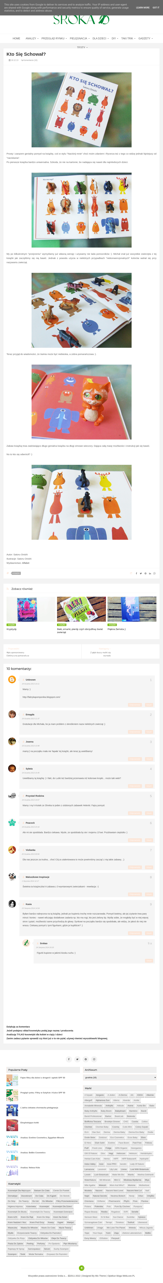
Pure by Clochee (122, 1205)
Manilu (131, 1173)
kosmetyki (44, 1205)
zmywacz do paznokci (57, 1253)
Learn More (143, 7)
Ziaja (116, 1232)
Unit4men (89, 1226)
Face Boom (124, 1141)
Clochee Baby (102, 1125)
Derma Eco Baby (136, 1131)
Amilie (136, 1099)
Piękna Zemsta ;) (117, 629)
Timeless (120, 1221)
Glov (103, 1152)
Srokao (43, 943)
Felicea (148, 1141)
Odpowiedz (135, 705)
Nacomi (98, 1189)
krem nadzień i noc (17, 1221)
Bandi (143, 1109)
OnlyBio (150, 1194)
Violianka (30, 850)
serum (47, 1247)
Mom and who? (117, 1184)
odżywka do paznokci (50, 1232)
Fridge (108, 1147)
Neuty (131, 1194)
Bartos (108, 1115)
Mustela (88, 1189)
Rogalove (115, 1210)
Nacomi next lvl (134, 1189)
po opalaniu (54, 1242)
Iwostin (123, 1163)
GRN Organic (121, 1147)
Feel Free (137, 1141)
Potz (109, 1205)
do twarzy (24, 1200)
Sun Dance (118, 1216)
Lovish (87, 1173)
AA (132, 1094)
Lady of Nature (137, 1163)
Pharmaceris (114, 1200)
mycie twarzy (65, 1226)
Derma (107, 1131)
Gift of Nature (91, 1152)
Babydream (120, 1109)
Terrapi (109, 1221)
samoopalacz (34, 1247)
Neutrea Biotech (118, 1194)
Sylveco (141, 1216)
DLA (86, 1131)
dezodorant (26, 1194)
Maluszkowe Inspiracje (37, 877)
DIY (114, 38)
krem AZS (12, 1216)
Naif (147, 1189)
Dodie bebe (90, 1136)
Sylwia (29, 768)
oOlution (104, 1237)
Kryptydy (12, 629)
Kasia (29, 904)
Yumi (108, 1232)
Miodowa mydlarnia (132, 1178)
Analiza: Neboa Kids (30, 1166)
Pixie (135, 1200)
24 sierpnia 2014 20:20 (45, 947)
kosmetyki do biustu (17, 1210)
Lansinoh (102, 1168)
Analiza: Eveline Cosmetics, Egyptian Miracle (42, 1136)
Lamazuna (89, 1168)
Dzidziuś (103, 1136)
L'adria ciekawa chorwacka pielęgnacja (39, 1106)
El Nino (88, 1141)
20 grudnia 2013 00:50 (31, 854)
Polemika (99, 1205)
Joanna (29, 741)
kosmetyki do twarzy (40, 1210)
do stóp (11, 1200)
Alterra (116, 1099)
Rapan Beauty (91, 1210)
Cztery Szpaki (141, 1125)
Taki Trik (127, 38)
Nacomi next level (114, 1189)
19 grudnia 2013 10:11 (31, 684)
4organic (100, 1094)
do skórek (65, 1194)
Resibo (104, 1210)
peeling (30, 1242)
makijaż (70, 1221)
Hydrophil (144, 1157)
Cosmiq (115, 1125)
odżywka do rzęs (16, 1237)
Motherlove (144, 1184)
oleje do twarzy (58, 1237)
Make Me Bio (118, 1173)
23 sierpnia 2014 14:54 (31, 908)
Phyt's (126, 1200)
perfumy (41, 1242)
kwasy (51, 1221)
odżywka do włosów (38, 1237)
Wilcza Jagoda (146, 1226)
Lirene (124, 1168)
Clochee (88, 1125)
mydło (10, 1232)
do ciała (39, 1194)
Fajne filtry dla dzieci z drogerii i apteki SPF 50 (42, 1076)
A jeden (111, 1094)
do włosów (47, 1200)
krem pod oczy (37, 1221)
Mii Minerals (105, 1178)
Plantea (144, 1200)
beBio (148, 1232)
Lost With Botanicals (139, 1168)
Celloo (145, 1120)
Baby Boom (106, 1109)
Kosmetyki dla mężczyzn (19, 1189)
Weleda (132, 1226)
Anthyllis (109, 1104)
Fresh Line (97, 1147)
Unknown (31, 679)
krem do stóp (43, 1216)
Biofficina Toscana (93, 1120)
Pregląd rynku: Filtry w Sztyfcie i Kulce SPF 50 (42, 1091)
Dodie (150, 1131)
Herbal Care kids (92, 1157)
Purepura (138, 1205)
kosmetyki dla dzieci (62, 1205)
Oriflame (101, 1200)
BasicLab (119, 1115)
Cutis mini (127, 1125)
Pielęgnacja (78, 38)
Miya (147, 1178)
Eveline (111, 1141)
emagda (30, 714)
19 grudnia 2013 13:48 (31, 746)
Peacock (30, 823)
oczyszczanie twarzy (27, 1232)
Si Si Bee (105, 1216)
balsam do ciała (41, 1189)
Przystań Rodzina (35, 796)
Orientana (89, 1200)
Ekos (143, 1136)
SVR (126, 1210)
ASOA (140, 1094)
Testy (81, 47)
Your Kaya (97, 1232)
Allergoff (88, 1099)
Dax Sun (96, 1131)
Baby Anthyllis (91, 1109)
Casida (135, 1120)
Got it (156, 7)
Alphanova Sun (103, 1099)
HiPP (115, 1157)
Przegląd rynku (53, 38)
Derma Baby (119, 1131)
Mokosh (102, 1184)
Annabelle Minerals (93, 1104)
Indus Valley (90, 1163)
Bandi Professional (93, 1115)
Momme (131, 1184)
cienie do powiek (61, 1189)
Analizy (31, 38)
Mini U (117, 1178)
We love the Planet (116, 1226)
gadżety (144, 38)
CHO (125, 1120)
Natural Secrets (100, 1194)
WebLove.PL (129, 1274)
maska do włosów (29, 1226)
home (16, 38)
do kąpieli (51, 1194)
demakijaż (13, 1194)
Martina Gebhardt (145, 1173)
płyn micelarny (70, 1242)
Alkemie (150, 1094)
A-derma (123, 1094)
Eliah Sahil (99, 1141)
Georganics (136, 1147)
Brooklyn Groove (112, 1120)
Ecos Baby (132, 1136)
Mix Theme (100, 1274)
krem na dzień (60, 1216)
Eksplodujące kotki (29, 1121)
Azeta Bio (141, 1104)
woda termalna (36, 1253)
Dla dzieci (99, 38)
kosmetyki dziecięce (63, 1210)
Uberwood (142, 1221)
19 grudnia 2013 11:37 (31, 719)
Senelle (135, 1210)
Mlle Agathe (90, 1184)
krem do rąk (27, 1216)
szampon (12, 1253)
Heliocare (121, 1152)
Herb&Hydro (146, 1152)
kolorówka (31, 1205)
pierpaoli (115, 1237)
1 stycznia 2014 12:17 (30, 881)
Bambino (133, 1109)
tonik (22, 1253)
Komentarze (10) (29, 60)
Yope (87, 1232)
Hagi (111, 1152)
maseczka (12, 1226)
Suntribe (130, 1216)
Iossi (101, 1163)
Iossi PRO (111, 1163)
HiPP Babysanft (129, 1157)
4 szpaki (88, 1094)
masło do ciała (48, 1226)
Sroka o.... (63, 1274)
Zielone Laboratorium (132, 1232)
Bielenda (131, 1115)
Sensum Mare (91, 1216)
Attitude (120, 1104)
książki (16, 573)
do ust (35, 1200)
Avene (130, 1104)
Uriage (100, 1226)
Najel (87, 1194)
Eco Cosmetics (117, 1136)
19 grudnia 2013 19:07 (31, 800)
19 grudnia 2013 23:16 (31, 827)
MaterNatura (90, 1178)
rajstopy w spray (16, 1247)
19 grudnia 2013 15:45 (31, 773)
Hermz (107, 1157)
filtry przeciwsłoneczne (67, 1200)
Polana (88, 1205)
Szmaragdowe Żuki (93, 1221)
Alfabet (25, 563)
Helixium (133, 1152)
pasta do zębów (15, 1242)
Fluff (86, 1147)
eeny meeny (90, 1237)
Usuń (149, 705)
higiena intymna (15, 1205)
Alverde (126, 1099)
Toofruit (131, 1221)
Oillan (140, 1194)
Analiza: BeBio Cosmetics (32, 1151)
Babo (151, 1104)
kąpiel (60, 1221)
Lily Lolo (113, 1168)
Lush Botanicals (101, 1173)
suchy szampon (61, 1247)
